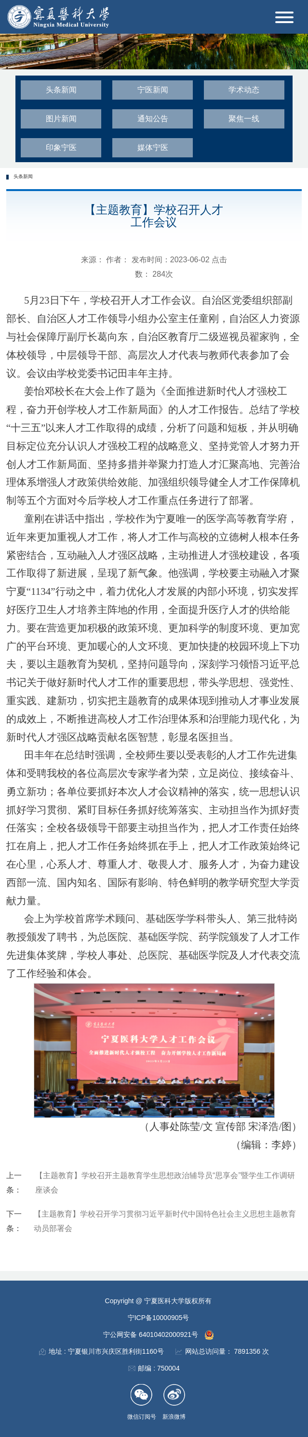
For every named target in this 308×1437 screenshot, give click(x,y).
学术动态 (243, 90)
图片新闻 (61, 119)
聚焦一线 (243, 119)
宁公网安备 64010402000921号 (151, 1334)
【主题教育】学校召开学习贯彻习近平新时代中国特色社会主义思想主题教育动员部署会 (165, 1221)
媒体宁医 (152, 147)
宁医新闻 (152, 90)
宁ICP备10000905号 (158, 1318)
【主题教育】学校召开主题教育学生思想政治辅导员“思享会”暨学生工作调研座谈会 (165, 1182)
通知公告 (152, 119)
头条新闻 (61, 90)
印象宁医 (61, 147)
